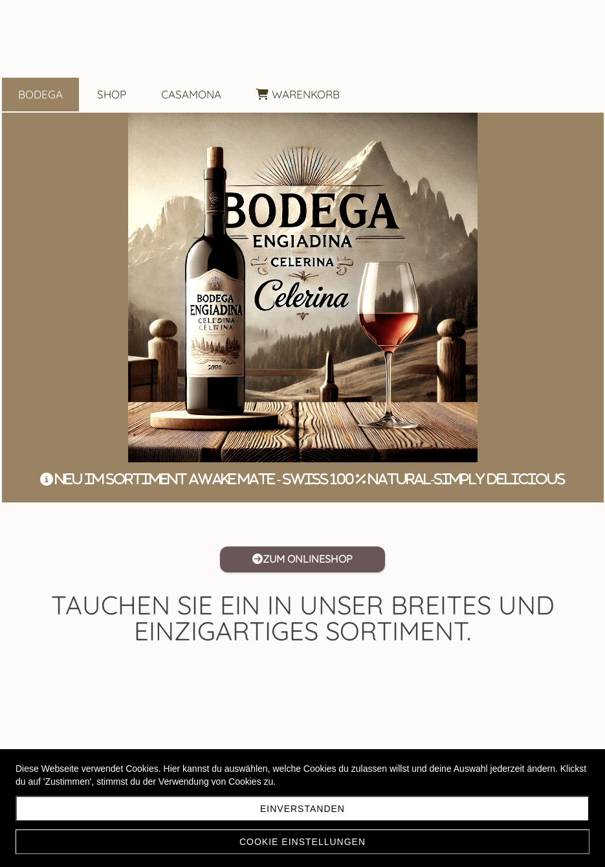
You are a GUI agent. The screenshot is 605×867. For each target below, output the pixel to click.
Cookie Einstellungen (302, 842)
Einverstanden (302, 809)
